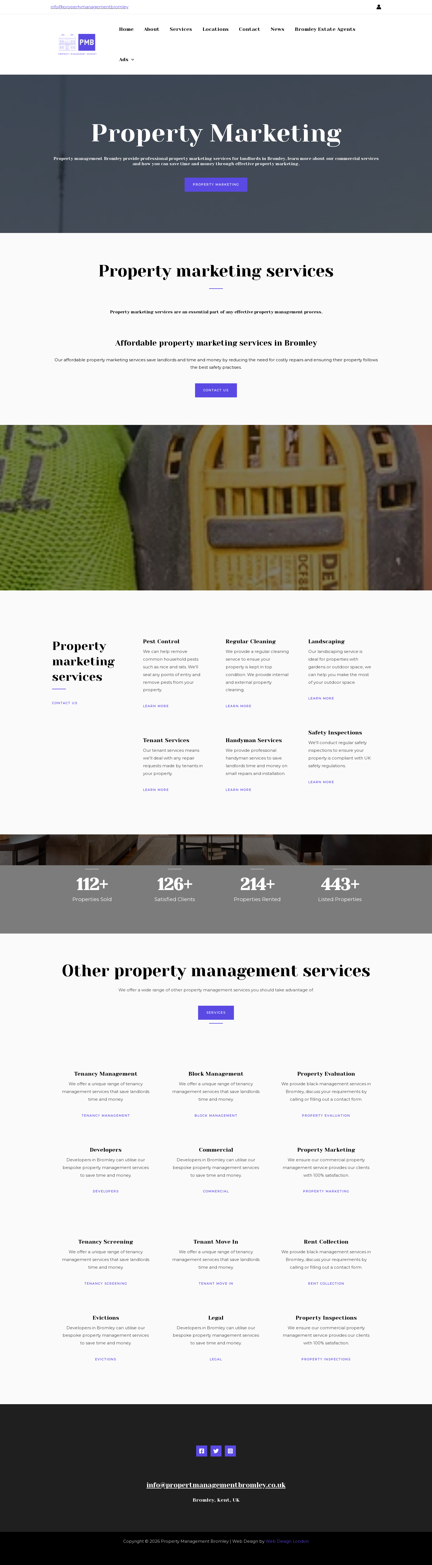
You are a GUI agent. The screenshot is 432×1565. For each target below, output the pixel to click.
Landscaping (326, 641)
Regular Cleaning (251, 641)
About (151, 29)
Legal (215, 1318)
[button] (131, 59)
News (275, 29)
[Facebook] (201, 1450)
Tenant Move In (215, 1242)
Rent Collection (326, 1242)
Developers (105, 1150)
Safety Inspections (335, 732)
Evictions (106, 1318)
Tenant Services (166, 740)
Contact (248, 29)
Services (180, 29)
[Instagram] (230, 1450)
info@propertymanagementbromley (89, 6)
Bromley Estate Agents (322, 29)
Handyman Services (254, 740)
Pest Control (161, 641)
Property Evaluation (326, 1074)
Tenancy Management (105, 1074)
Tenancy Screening (105, 1242)
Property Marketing (326, 1150)
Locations (214, 29)
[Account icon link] (378, 6)
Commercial (216, 1150)
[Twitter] (216, 1450)
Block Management (216, 1074)
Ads (126, 59)
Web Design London (287, 1541)
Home (126, 29)
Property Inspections (326, 1318)
